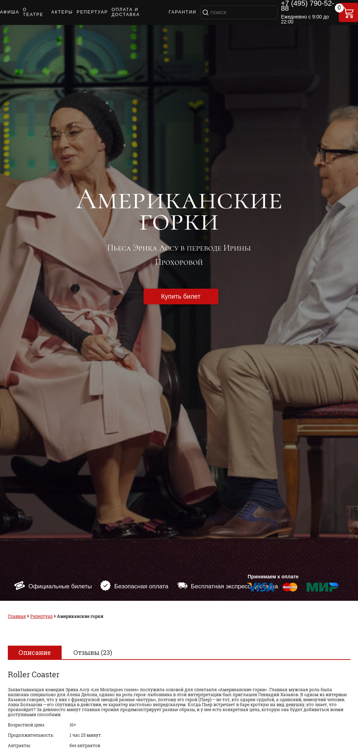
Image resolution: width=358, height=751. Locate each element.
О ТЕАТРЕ (33, 12)
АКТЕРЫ (62, 12)
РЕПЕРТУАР (92, 12)
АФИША (9, 12)
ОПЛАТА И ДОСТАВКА (125, 12)
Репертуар (41, 616)
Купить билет (180, 296)
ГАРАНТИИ (182, 12)
